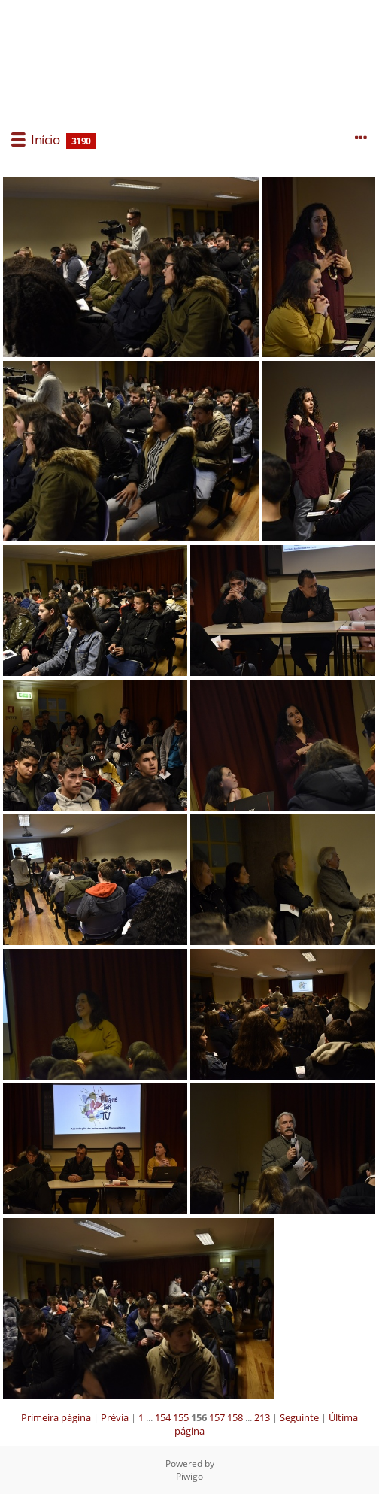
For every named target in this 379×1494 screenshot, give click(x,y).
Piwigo (189, 1476)
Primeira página (56, 1417)
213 (262, 1417)
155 (181, 1417)
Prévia (115, 1417)
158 (235, 1417)
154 (163, 1417)
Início (45, 139)
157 (217, 1417)
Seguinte (299, 1417)
